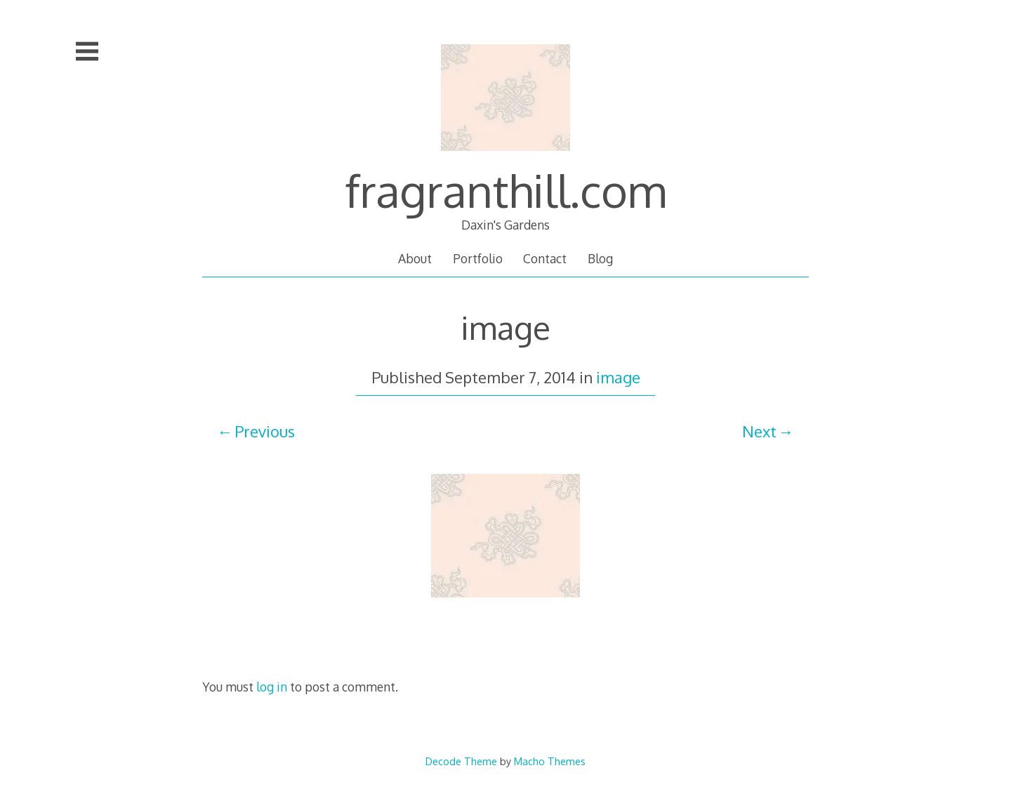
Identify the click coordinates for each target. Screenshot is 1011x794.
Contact (545, 258)
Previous (264, 431)
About (415, 258)
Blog (600, 258)
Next (759, 431)
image (618, 377)
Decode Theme (461, 761)
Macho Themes (550, 761)
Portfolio (478, 258)
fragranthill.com (505, 189)
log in (271, 686)
